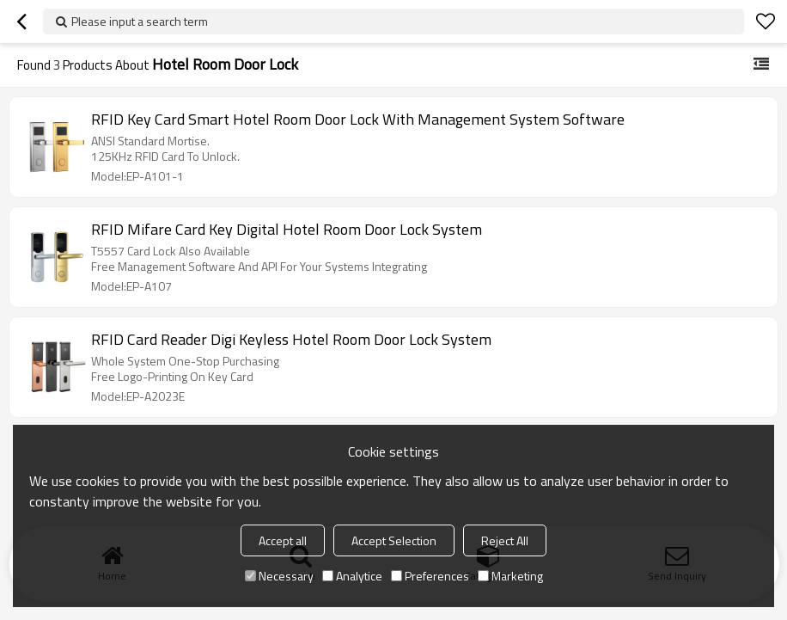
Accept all (283, 540)
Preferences (430, 576)
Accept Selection (393, 540)
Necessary (279, 576)
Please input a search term (139, 21)
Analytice (352, 576)
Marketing (510, 576)
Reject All (504, 540)
